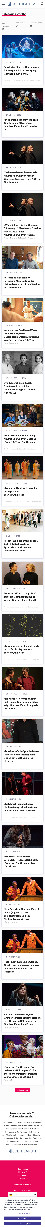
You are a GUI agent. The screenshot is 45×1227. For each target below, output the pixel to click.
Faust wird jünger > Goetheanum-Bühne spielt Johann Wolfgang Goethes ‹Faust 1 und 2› (22, 70)
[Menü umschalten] (3, 3)
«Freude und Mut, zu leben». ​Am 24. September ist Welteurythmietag (20, 491)
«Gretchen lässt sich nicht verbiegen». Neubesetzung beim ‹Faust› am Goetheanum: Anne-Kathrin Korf (21, 861)
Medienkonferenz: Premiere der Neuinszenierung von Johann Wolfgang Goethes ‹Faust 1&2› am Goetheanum (22, 177)
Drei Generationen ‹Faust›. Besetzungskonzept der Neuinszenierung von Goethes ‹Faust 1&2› (20, 387)
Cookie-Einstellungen (22, 1214)
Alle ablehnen (22, 1219)
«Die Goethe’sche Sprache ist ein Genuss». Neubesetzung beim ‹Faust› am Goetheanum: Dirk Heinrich (21, 756)
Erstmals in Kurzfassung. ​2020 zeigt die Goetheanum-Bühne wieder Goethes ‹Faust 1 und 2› (20, 596)
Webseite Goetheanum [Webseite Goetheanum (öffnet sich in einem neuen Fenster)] (22, 1184)
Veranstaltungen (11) (36, 24)
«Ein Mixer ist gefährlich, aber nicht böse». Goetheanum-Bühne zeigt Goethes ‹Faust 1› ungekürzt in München (22, 703)
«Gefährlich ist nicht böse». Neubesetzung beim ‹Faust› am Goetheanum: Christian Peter (20, 807)
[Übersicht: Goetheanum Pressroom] (22, 4)
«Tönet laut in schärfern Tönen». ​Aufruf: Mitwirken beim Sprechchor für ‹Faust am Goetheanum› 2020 (21, 545)
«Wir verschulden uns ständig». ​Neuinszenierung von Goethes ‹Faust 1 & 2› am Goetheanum (21, 438)
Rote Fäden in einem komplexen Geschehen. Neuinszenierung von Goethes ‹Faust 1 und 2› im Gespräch (21, 966)
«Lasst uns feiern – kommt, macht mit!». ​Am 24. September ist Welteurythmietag (22, 649)
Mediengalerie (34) (21, 24)
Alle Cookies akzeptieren (22, 1225)
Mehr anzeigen (22, 1090)
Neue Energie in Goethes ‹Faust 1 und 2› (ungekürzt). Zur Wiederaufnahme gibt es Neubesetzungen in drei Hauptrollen (21, 916)
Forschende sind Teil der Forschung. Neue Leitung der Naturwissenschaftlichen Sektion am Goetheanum (22, 282)
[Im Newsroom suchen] (42, 3)
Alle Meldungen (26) (6, 26)
